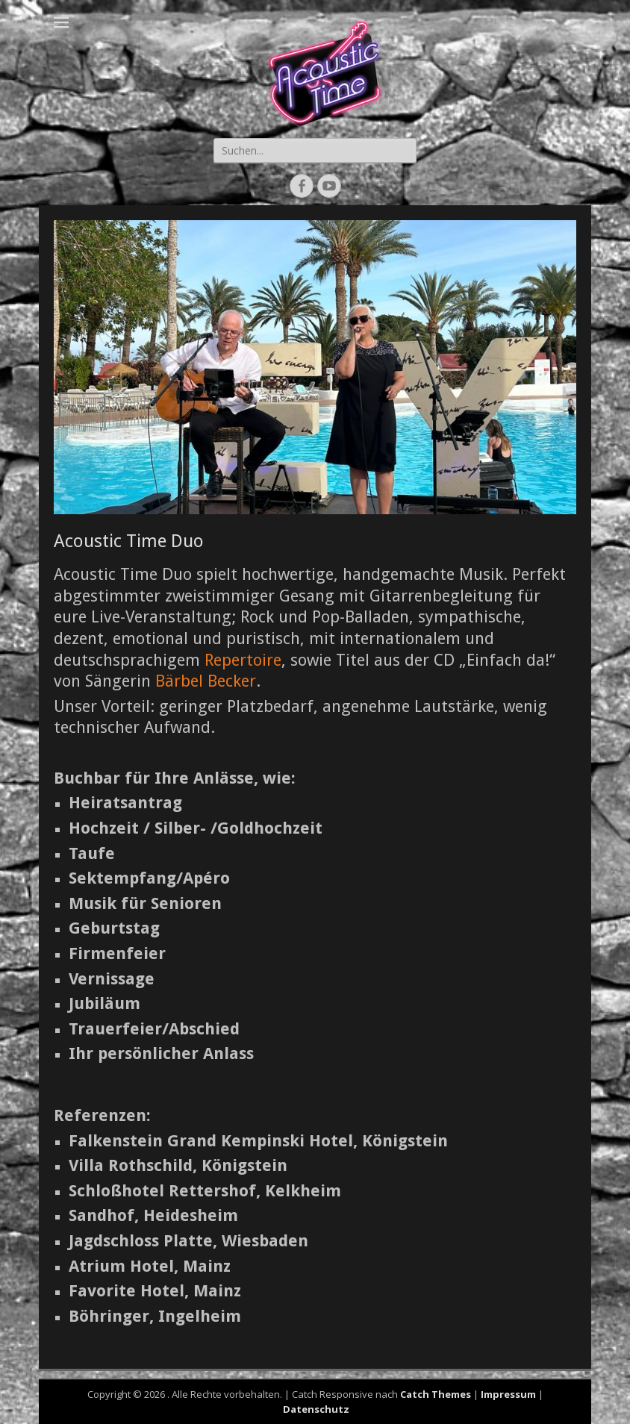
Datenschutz (316, 1409)
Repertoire (243, 660)
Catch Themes (435, 1394)
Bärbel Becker (205, 681)
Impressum (508, 1394)
